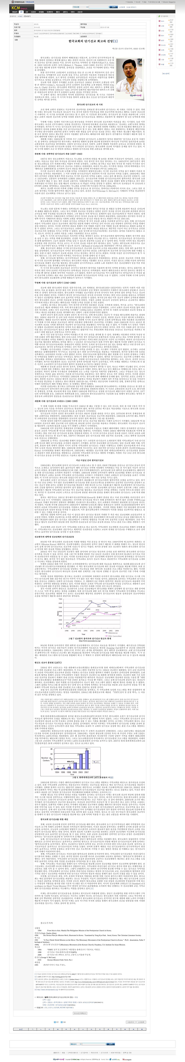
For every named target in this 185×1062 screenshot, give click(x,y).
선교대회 (56, 1007)
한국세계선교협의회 (62, 1005)
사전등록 (122, 7)
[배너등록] (166, 73)
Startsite (130, 2)
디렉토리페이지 (73, 1053)
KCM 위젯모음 (115, 1053)
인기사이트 (104, 1053)
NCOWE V (63, 1007)
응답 (76, 997)
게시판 (138, 2)
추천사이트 (94, 1053)
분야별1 (70, 1007)
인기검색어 (84, 1053)
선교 (45, 1007)
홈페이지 (56, 1053)
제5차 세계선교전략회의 (86, 1002)
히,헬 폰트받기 (131, 7)
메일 (144, 2)
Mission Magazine (169, 2)
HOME (20, 16)
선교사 (50, 1007)
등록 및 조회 (127, 1053)
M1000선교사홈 (154, 2)
